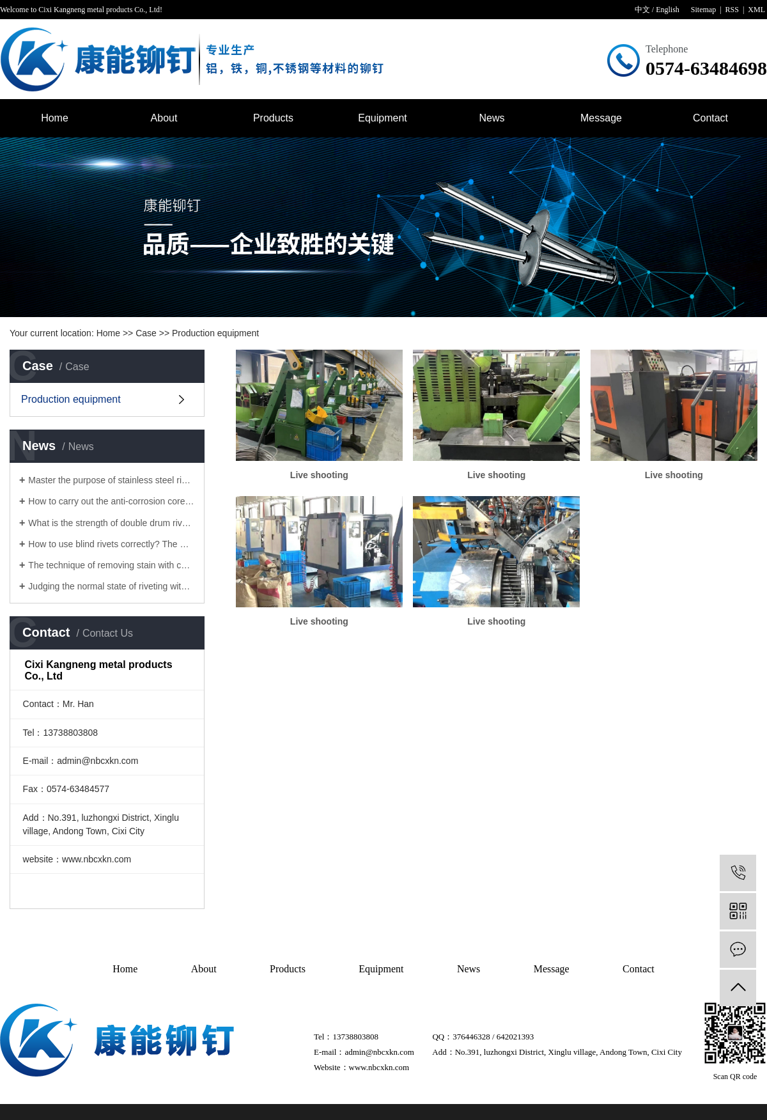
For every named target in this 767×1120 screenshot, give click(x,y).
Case (146, 333)
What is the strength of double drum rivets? (111, 523)
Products (273, 118)
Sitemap (703, 9)
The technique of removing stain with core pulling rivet (111, 565)
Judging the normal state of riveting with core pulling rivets (111, 586)
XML (756, 9)
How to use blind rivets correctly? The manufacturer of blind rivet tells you (111, 544)
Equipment (382, 118)
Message (601, 118)
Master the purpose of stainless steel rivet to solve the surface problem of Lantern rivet (111, 480)
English (667, 9)
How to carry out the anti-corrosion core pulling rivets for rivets (111, 501)
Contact (710, 118)
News (491, 118)
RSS (732, 9)
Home (54, 118)
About (164, 118)
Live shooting (319, 475)
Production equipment (215, 333)
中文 (642, 9)
